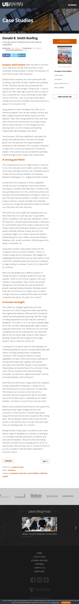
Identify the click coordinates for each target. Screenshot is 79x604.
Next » (45, 461)
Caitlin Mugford (37, 48)
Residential (43, 473)
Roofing (5, 476)
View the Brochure (64, 67)
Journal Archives (39, 560)
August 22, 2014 (17, 467)
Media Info (39, 571)
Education (23, 473)
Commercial (14, 473)
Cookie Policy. (55, 602)
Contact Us (39, 567)
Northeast (11, 470)
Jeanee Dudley (15, 48)
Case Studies (39, 556)
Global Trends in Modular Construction (39, 534)
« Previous (8, 461)
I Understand (66, 602)
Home (39, 553)
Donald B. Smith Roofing (13, 64)
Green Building (33, 473)
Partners (39, 564)
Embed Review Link (65, 97)
